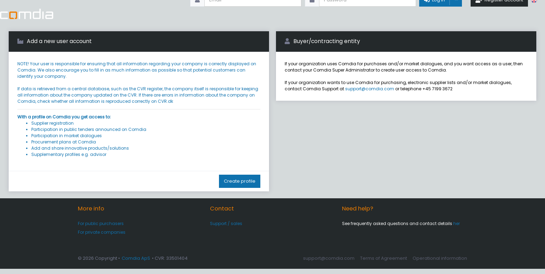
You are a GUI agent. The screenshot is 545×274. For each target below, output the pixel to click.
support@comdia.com (369, 94)
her (456, 229)
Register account (498, 13)
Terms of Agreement (383, 263)
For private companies (101, 237)
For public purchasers (101, 229)
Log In (433, 13)
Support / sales (226, 229)
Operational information (440, 263)
